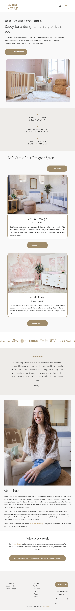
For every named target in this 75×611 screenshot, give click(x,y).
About (36, 594)
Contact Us (62, 584)
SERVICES (10, 583)
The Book (36, 589)
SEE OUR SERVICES (57, 168)
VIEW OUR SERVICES (16, 52)
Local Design (10, 586)
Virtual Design (17, 544)
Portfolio (36, 586)
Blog (36, 591)
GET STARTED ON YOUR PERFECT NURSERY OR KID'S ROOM (37, 558)
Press (36, 597)
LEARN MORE (37, 323)
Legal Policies (46, 606)
